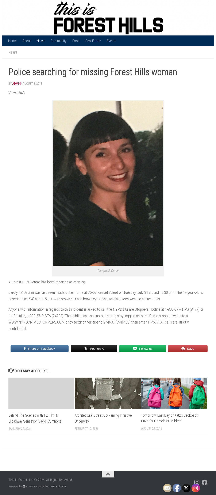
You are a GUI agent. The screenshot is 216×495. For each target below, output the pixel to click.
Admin (16, 84)
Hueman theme (57, 486)
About (27, 41)
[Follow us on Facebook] (205, 482)
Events (111, 41)
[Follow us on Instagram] (197, 482)
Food (76, 41)
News (41, 41)
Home (12, 41)
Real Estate (93, 41)
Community (58, 41)
